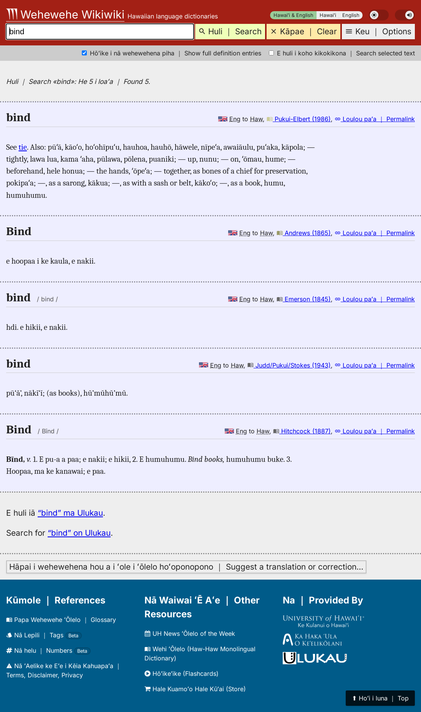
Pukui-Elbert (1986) (299, 119)
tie (22, 147)
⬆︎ (380, 698)
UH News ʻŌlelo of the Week (189, 633)
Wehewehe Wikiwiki (65, 14)
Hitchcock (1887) (302, 431)
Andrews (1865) (304, 233)
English (351, 15)
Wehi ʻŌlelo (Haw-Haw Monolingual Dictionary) (199, 653)
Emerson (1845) (304, 299)
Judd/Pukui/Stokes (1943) (289, 365)
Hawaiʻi (328, 15)
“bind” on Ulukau (79, 533)
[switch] (379, 15)
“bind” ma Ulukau (70, 513)
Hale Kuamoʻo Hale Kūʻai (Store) (195, 689)
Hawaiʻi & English (293, 15)
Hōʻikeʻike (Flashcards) (181, 673)
